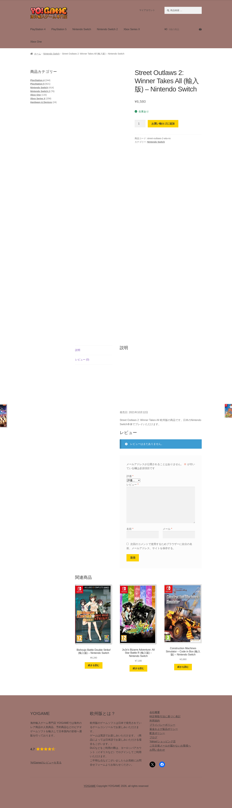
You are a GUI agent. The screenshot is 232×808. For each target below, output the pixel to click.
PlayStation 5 (59, 29)
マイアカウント (147, 10)
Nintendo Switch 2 (107, 29)
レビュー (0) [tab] (82, 359)
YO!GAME (90, 786)
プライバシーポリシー (162, 724)
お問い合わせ (157, 749)
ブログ (153, 737)
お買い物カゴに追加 (163, 123)
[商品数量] (140, 123)
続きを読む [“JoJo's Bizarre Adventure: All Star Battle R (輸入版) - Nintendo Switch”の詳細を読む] (138, 668)
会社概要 (155, 712)
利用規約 (155, 720)
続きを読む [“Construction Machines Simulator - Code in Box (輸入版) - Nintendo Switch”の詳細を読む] (183, 667)
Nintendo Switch (81, 29)
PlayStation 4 (37, 29)
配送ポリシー (157, 733)
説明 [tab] (77, 350)
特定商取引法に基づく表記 (165, 716)
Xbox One (36, 41)
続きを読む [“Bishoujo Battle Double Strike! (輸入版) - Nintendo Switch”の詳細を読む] (93, 665)
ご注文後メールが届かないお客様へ (170, 745)
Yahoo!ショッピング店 (163, 741)
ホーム (37, 53)
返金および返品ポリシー (164, 729)
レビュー (132, 484)
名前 (129, 529)
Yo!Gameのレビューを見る (46, 762)
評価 (129, 476)
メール (167, 529)
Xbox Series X (132, 29)
